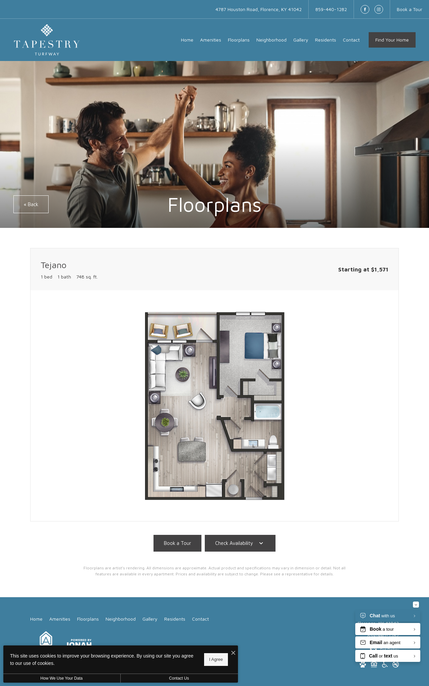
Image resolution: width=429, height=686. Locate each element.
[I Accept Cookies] (233, 653)
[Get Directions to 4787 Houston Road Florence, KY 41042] (258, 9)
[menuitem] (187, 40)
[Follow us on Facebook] (365, 9)
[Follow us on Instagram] (378, 9)
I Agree (216, 659)
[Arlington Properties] (46, 644)
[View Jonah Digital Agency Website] (78, 644)
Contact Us (179, 678)
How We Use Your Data (62, 678)
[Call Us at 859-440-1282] (331, 9)
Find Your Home (392, 40)
